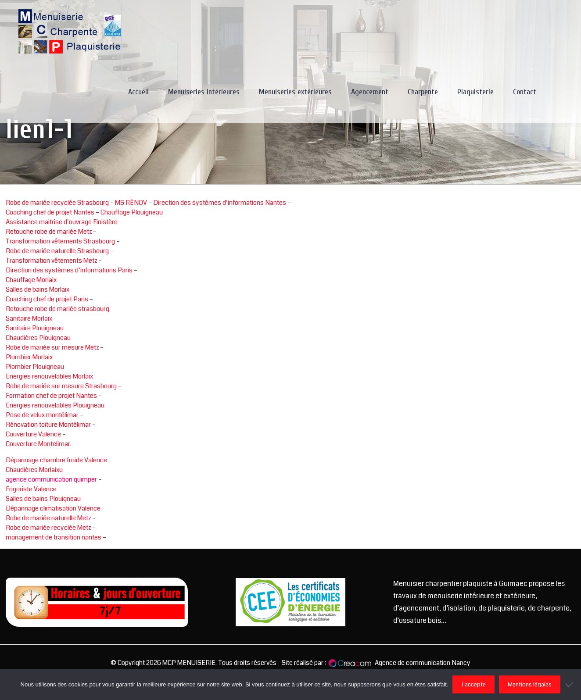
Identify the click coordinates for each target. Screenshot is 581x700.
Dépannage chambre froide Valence (56, 460)
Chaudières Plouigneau (38, 338)
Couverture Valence (33, 434)
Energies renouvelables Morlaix (49, 376)
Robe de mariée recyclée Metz (48, 527)
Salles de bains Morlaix (37, 289)
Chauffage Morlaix (31, 280)
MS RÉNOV (131, 202)
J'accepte (473, 684)
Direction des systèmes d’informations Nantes (219, 202)
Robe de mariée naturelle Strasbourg (57, 251)
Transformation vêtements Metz (51, 260)
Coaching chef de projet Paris (47, 299)
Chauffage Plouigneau (131, 212)
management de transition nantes (53, 537)
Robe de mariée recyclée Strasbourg (57, 202)
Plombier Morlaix (29, 357)
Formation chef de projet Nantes (51, 395)
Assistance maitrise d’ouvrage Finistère (62, 222)
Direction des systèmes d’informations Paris (69, 270)
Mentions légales (530, 684)
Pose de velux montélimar (42, 415)
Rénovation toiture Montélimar (48, 424)
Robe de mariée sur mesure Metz (52, 347)
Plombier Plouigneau (35, 366)
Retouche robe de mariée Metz (49, 231)
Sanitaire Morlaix (29, 318)
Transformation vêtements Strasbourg (60, 241)
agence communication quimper (51, 479)
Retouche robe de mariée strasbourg (57, 309)
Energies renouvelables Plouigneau (55, 405)
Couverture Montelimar (38, 444)
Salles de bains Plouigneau (43, 499)
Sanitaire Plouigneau (35, 328)
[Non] (570, 684)
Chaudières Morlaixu (34, 470)
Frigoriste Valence (31, 489)
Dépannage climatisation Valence (53, 508)
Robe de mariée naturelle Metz (48, 518)
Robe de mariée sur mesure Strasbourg (61, 386)
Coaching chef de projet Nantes (50, 212)
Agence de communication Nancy (422, 663)
